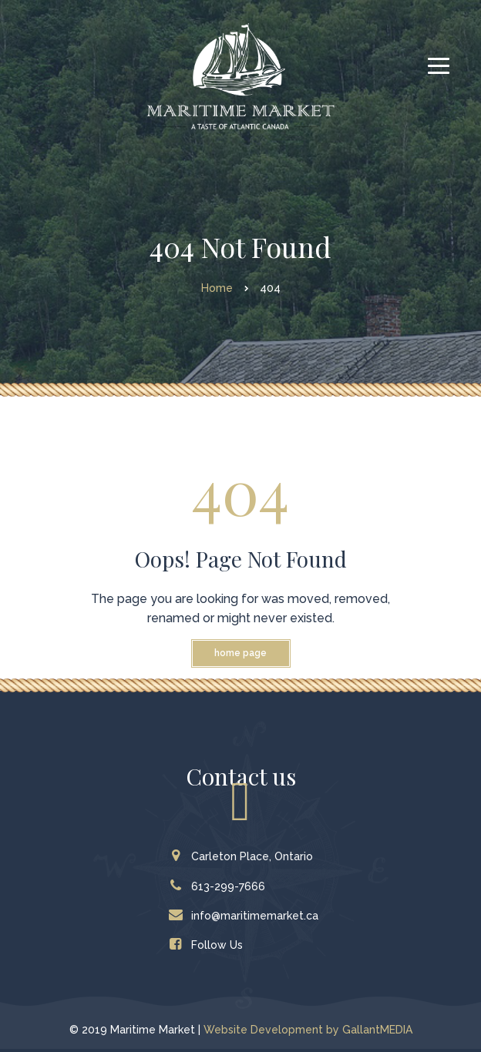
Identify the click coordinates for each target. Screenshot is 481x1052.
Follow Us (209, 945)
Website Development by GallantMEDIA (308, 1030)
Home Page (240, 653)
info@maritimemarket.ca (247, 916)
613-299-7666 (220, 886)
